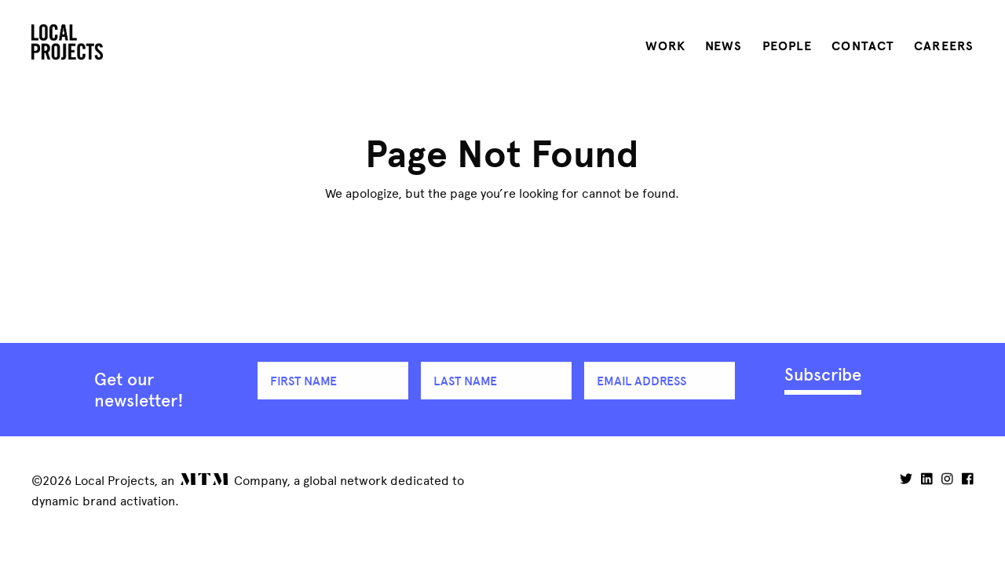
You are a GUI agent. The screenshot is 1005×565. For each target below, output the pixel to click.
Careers (944, 46)
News (723, 46)
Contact (862, 46)
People (787, 46)
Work (665, 46)
